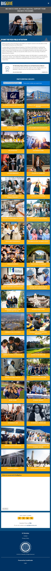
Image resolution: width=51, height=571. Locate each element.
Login (25, 563)
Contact (25, 536)
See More (5, 508)
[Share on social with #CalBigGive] (25, 492)
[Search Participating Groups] (12, 83)
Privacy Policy (25, 538)
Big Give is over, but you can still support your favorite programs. (25, 10)
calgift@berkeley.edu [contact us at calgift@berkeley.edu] (31, 525)
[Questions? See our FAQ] (30, 523)
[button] (31, 518)
